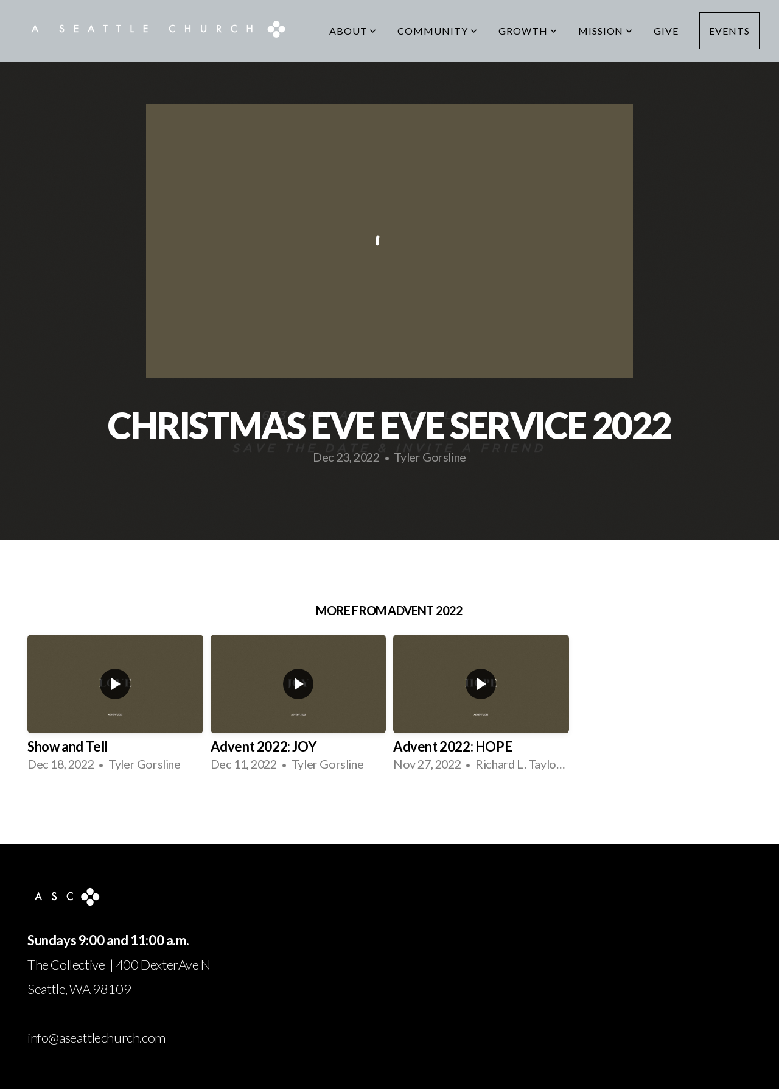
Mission (606, 31)
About (353, 31)
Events (729, 31)
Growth (527, 31)
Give (666, 31)
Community (437, 31)
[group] (115, 708)
